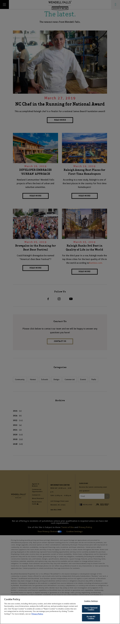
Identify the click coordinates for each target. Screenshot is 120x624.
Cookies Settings (91, 602)
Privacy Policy (37, 615)
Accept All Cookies (91, 618)
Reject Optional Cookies (91, 610)
